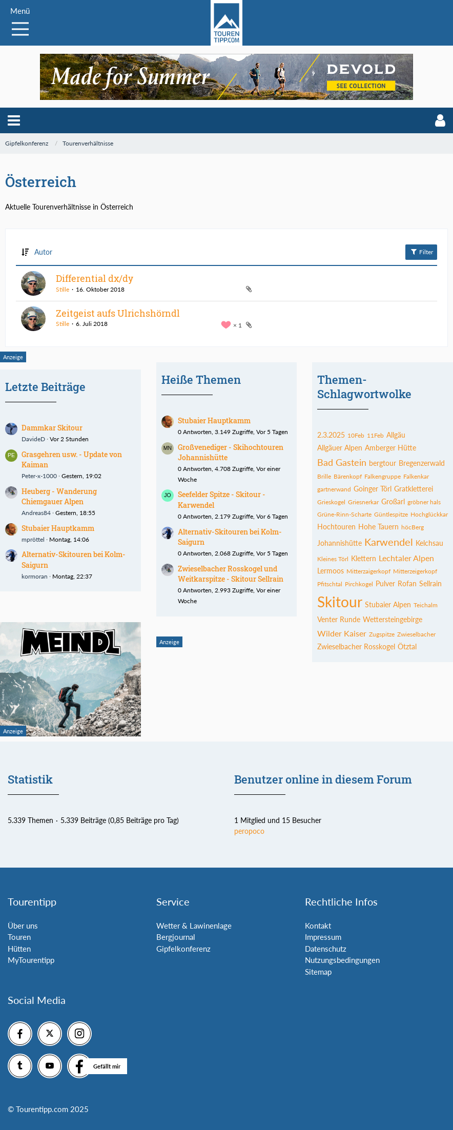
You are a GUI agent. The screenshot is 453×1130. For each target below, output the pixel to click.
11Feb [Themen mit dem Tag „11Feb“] (375, 435)
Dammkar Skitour (52, 428)
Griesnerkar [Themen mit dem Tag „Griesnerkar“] (363, 502)
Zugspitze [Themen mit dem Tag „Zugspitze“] (382, 634)
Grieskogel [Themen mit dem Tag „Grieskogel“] (331, 502)
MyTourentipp (31, 959)
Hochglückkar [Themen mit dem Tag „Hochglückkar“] (429, 514)
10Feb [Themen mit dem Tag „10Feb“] (355, 435)
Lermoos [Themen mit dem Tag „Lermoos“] (330, 570)
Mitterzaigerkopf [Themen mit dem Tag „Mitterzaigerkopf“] (368, 571)
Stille (62, 289)
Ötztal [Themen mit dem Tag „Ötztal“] (407, 646)
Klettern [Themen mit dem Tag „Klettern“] (363, 558)
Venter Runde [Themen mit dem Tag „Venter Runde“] (338, 619)
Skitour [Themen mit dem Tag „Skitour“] (339, 601)
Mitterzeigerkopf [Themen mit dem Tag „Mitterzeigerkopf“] (415, 571)
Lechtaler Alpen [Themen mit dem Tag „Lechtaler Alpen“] (406, 558)
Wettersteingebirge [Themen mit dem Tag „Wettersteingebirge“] (392, 619)
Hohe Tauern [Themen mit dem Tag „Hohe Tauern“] (378, 526)
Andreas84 (36, 513)
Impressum (323, 936)
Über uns (23, 925)
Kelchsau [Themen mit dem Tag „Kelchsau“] (429, 543)
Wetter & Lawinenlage (194, 925)
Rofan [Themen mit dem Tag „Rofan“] (407, 583)
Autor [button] (43, 252)
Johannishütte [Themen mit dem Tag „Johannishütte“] (339, 543)
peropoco (249, 831)
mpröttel (33, 539)
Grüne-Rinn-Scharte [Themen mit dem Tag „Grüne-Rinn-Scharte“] (344, 514)
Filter (421, 252)
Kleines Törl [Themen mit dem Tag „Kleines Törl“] (332, 559)
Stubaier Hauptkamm (58, 528)
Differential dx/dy (94, 278)
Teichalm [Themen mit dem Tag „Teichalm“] (426, 605)
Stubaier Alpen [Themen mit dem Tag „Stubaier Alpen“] (388, 604)
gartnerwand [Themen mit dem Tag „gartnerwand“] (334, 489)
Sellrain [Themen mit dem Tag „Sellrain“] (430, 583)
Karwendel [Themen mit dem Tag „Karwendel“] (388, 542)
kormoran (35, 576)
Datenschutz (325, 948)
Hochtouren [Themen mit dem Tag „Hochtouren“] (336, 526)
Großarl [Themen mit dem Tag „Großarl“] (393, 501)
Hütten (19, 948)
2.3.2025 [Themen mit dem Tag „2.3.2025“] (331, 434)
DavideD (33, 439)
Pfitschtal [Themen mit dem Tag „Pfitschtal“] (329, 584)
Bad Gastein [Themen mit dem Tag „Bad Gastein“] (341, 462)
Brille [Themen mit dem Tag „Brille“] (324, 476)
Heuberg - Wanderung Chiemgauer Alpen (59, 496)
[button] (14, 120)
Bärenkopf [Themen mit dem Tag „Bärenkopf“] (348, 476)
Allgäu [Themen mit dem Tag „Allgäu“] (395, 434)
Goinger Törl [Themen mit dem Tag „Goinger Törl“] (373, 488)
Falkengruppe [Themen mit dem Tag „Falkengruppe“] (382, 476)
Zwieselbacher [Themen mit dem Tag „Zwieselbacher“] (416, 634)
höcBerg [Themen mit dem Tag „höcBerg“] (412, 527)
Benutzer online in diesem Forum (323, 779)
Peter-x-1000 (39, 476)
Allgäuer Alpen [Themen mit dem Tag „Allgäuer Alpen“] (339, 447)
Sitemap (318, 971)
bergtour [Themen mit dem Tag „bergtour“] (382, 463)
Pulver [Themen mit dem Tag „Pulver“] (385, 583)
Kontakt (318, 925)
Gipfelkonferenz (183, 948)
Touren (19, 936)
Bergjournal (175, 936)
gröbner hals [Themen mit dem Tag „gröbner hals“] (424, 502)
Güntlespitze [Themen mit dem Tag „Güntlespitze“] (391, 514)
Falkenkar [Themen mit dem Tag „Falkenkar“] (416, 476)
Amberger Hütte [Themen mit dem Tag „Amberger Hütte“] (390, 447)
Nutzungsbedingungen (342, 959)
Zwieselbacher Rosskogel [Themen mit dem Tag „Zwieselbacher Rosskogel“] (356, 646)
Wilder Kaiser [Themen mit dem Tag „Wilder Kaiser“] (341, 633)
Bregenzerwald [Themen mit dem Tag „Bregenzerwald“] (422, 463)
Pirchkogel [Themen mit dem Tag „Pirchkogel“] (359, 584)
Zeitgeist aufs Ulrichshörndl (118, 313)
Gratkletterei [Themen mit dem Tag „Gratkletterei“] (413, 488)
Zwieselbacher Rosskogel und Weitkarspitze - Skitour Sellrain (230, 574)
